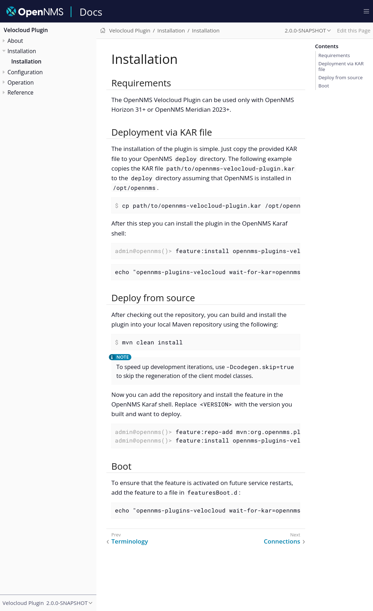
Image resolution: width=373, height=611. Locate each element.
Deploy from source (340, 77)
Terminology (129, 541)
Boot (323, 85)
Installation (26, 61)
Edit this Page (354, 30)
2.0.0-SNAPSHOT (305, 30)
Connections (282, 541)
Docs (91, 12)
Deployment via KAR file (341, 66)
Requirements (334, 55)
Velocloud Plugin (26, 30)
